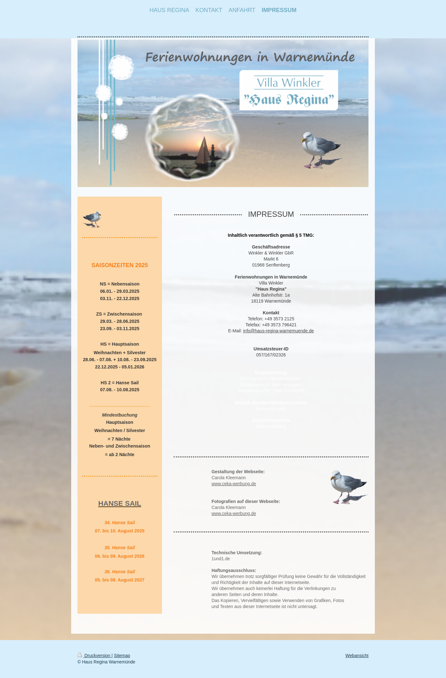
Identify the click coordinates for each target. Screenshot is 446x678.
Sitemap (122, 655)
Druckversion (94, 655)
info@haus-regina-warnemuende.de (278, 330)
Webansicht (357, 655)
